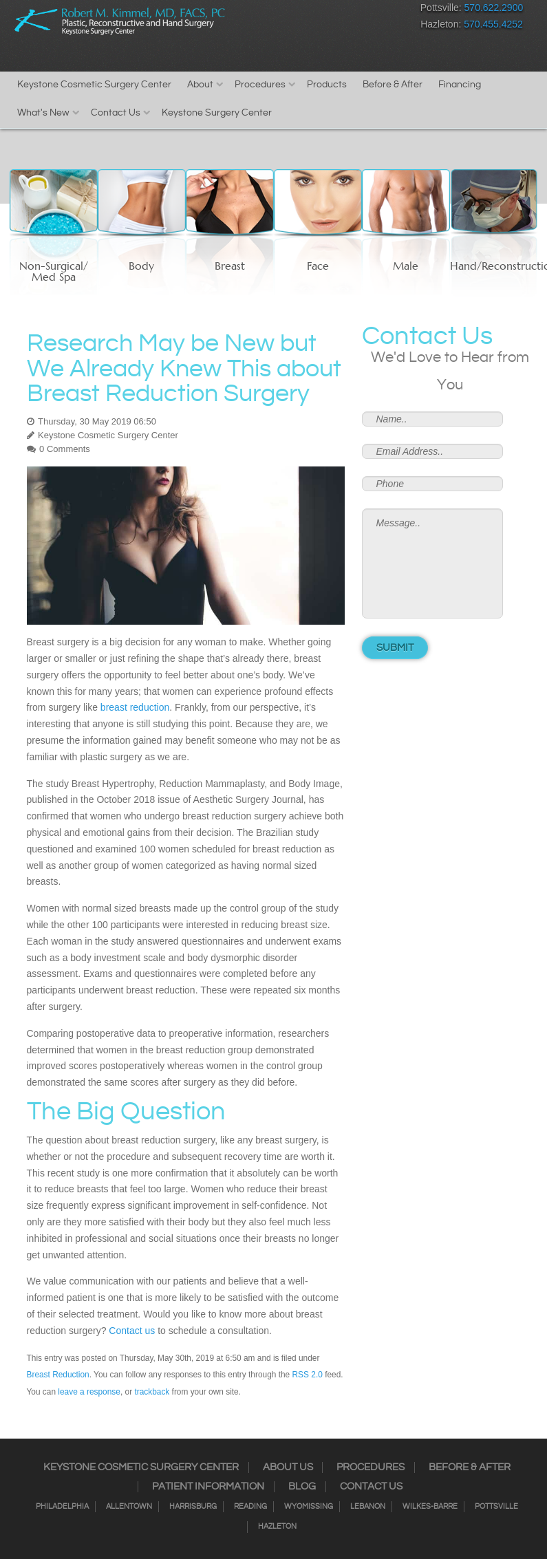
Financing (459, 84)
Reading (250, 1507)
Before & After (392, 84)
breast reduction (134, 707)
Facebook (275, 10)
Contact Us (115, 113)
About (200, 84)
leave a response (89, 1392)
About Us (288, 1467)
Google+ (371, 10)
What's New (43, 113)
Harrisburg (193, 1507)
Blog (302, 1486)
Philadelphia (62, 1507)
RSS (347, 10)
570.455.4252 (493, 24)
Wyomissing (308, 1507)
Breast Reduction (58, 1374)
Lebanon (367, 1507)
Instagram (299, 10)
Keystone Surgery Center (217, 113)
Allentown (129, 1507)
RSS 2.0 (307, 1374)
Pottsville (496, 1507)
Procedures (260, 84)
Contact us (132, 1330)
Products (327, 84)
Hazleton (277, 1527)
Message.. (432, 563)
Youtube (395, 10)
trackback (151, 1392)
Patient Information (208, 1486)
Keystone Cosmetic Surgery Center (94, 84)
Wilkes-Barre (430, 1507)
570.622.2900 (494, 7)
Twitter (323, 10)
